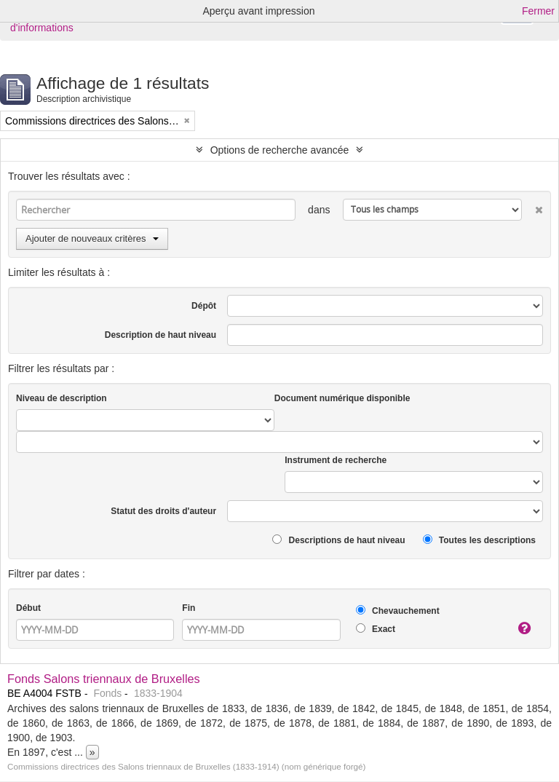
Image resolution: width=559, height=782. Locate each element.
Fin (188, 608)
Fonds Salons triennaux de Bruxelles (103, 678)
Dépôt (203, 306)
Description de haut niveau (160, 335)
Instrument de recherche (335, 460)
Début (28, 608)
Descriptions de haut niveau (338, 539)
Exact (375, 628)
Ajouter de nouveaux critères (92, 238)
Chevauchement (398, 610)
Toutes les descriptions (479, 539)
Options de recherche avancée (279, 150)
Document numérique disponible (342, 398)
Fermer (538, 11)
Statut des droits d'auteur (163, 511)
